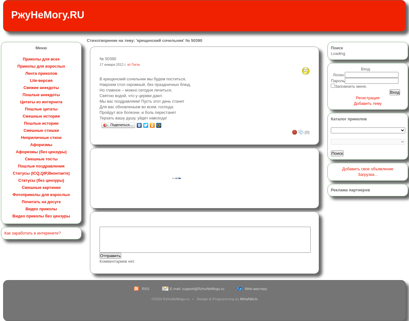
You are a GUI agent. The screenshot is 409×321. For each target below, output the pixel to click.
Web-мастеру (256, 289)
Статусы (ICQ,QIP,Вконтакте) (41, 173)
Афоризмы (41, 144)
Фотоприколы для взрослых (41, 194)
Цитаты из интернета (41, 102)
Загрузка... (367, 174)
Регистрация (368, 98)
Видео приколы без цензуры (41, 216)
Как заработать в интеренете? (32, 233)
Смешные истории (41, 116)
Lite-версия (41, 80)
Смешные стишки (41, 130)
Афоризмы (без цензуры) (41, 151)
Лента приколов (41, 73)
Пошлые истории (41, 123)
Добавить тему (368, 103)
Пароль (338, 80)
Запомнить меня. (351, 86)
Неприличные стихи (41, 137)
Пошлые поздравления (41, 166)
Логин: (339, 75)
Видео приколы (41, 209)
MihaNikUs (249, 299)
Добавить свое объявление (367, 169)
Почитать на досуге (41, 201)
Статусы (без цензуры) (41, 180)
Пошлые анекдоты (41, 94)
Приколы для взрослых (41, 66)
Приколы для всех (41, 59)
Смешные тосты (41, 159)
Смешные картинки (41, 187)
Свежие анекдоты (41, 87)
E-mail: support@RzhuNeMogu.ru (197, 289)
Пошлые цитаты (41, 109)
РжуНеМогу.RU (47, 14)
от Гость (133, 64)
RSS (145, 289)
